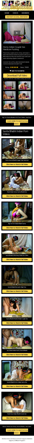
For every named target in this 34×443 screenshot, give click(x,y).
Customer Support (21, 439)
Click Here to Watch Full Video (17, 122)
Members (25, 13)
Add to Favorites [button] (17, 71)
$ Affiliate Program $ (19, 441)
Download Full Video (17, 76)
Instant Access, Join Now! (17, 17)
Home (7, 13)
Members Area (6, 439)
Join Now (13, 439)
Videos (15, 13)
